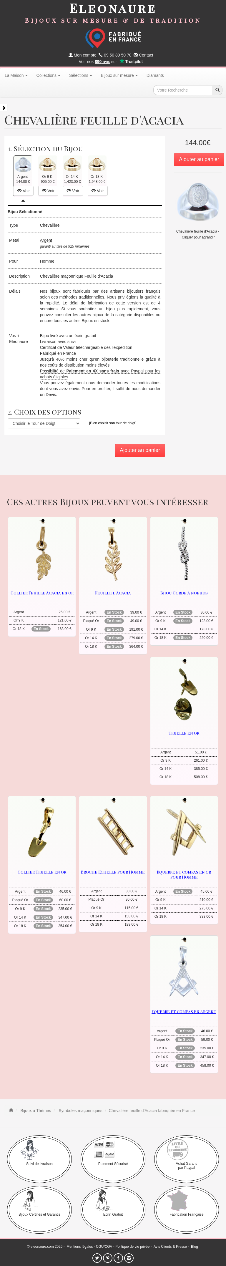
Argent (46, 240)
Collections (48, 75)
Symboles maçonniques (79, 1110)
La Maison (16, 75)
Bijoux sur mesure (119, 75)
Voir (23, 190)
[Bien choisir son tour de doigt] (112, 423)
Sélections (80, 75)
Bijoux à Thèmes (35, 1110)
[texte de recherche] (182, 90)
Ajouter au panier (199, 159)
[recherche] (217, 90)
